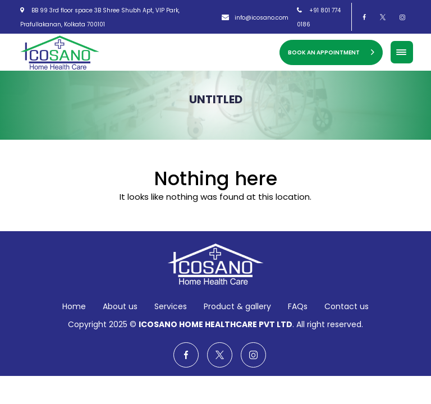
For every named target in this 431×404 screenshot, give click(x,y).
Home (74, 306)
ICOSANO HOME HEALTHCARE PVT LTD (215, 324)
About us (120, 306)
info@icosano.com (255, 17)
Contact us (346, 306)
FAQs (298, 306)
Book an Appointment (331, 52)
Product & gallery (237, 306)
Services (170, 306)
